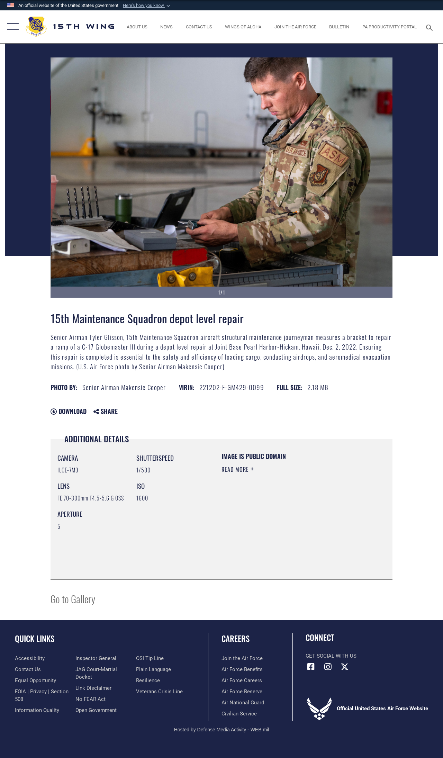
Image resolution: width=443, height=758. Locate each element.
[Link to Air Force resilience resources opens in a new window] (148, 680)
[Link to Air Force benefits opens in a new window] (242, 669)
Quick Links (34, 638)
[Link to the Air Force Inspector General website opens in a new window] (95, 658)
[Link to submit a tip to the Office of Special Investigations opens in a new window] (150, 658)
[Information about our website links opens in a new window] (93, 688)
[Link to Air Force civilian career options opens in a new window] (239, 714)
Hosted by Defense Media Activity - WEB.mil (221, 729)
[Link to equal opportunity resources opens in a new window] (35, 680)
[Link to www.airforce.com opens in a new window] (242, 658)
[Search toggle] (430, 26)
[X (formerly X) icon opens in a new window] (345, 666)
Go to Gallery (73, 598)
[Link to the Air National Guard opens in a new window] (243, 703)
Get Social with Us (331, 656)
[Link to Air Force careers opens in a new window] (242, 680)
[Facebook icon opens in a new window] (311, 666)
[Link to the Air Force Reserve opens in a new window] (242, 691)
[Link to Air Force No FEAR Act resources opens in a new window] (90, 699)
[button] (147, 5)
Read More (236, 469)
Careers (236, 638)
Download (69, 411)
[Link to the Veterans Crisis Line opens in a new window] (159, 691)
